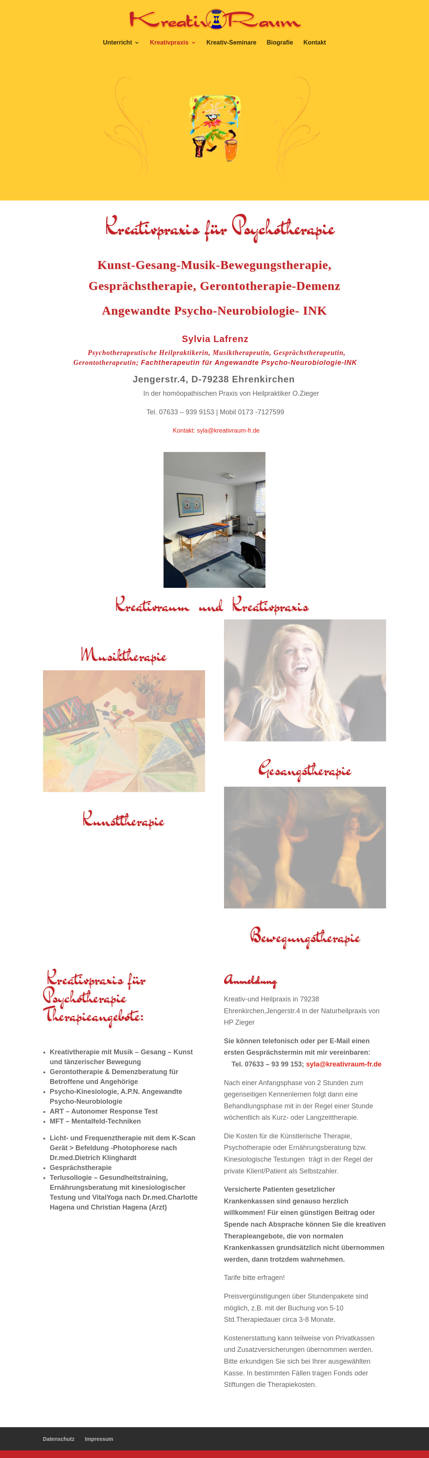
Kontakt (314, 43)
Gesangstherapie (305, 769)
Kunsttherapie (123, 820)
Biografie (280, 43)
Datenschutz (59, 1439)
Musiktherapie (124, 655)
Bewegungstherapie (305, 936)
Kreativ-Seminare (232, 43)
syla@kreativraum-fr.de (228, 430)
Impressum (99, 1439)
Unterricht (117, 43)
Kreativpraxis (169, 43)
